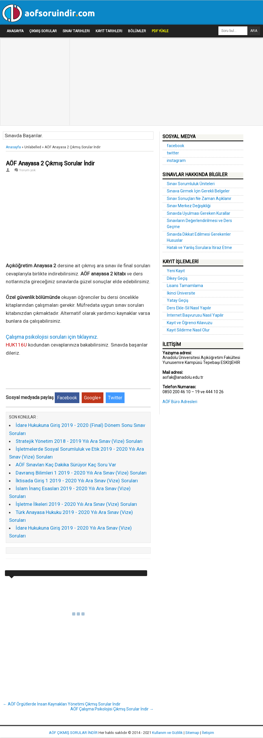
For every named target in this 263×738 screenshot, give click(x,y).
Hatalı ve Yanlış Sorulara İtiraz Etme (199, 247)
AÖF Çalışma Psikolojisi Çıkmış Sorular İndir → (112, 709)
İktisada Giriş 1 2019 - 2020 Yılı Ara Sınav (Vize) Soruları (77, 480)
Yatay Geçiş (177, 300)
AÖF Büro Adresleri (179, 401)
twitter (173, 153)
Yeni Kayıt (176, 270)
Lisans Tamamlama (185, 285)
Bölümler (137, 31)
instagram (176, 160)
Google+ (92, 397)
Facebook (67, 397)
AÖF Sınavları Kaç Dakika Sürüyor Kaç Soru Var (66, 465)
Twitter (115, 397)
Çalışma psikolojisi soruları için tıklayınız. (52, 337)
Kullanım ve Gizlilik (167, 732)
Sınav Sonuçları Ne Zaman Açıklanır (199, 198)
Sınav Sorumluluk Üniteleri (191, 183)
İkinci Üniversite (181, 293)
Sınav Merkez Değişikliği (189, 205)
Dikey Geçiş (177, 278)
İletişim (208, 732)
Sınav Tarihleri (76, 31)
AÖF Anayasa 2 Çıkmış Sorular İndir (50, 163)
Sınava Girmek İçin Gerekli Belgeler (198, 191)
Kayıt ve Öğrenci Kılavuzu (189, 322)
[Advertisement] (33, 55)
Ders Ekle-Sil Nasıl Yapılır (189, 308)
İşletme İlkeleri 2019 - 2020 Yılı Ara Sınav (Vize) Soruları (76, 504)
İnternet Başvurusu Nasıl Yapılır (195, 315)
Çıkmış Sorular (43, 31)
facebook (175, 145)
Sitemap (192, 732)
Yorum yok (27, 170)
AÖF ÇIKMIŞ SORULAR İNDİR (73, 732)
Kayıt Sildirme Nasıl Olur (188, 330)
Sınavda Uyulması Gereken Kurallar (198, 213)
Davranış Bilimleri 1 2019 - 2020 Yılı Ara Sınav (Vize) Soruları (81, 473)
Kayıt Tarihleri (109, 31)
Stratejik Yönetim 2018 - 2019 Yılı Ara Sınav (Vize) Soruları (79, 441)
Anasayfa (15, 31)
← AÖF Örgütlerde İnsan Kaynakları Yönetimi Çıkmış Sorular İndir (61, 704)
